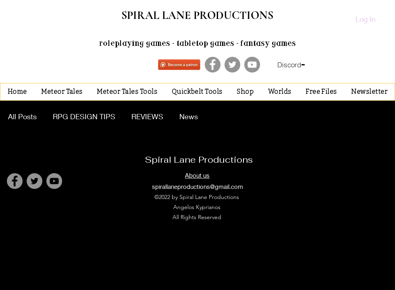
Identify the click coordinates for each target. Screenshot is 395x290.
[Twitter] (232, 64)
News (188, 116)
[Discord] (291, 65)
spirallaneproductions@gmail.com (197, 186)
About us (197, 175)
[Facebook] (212, 64)
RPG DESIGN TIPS (84, 116)
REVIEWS (147, 116)
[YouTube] (252, 64)
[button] (61, 91)
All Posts (22, 116)
